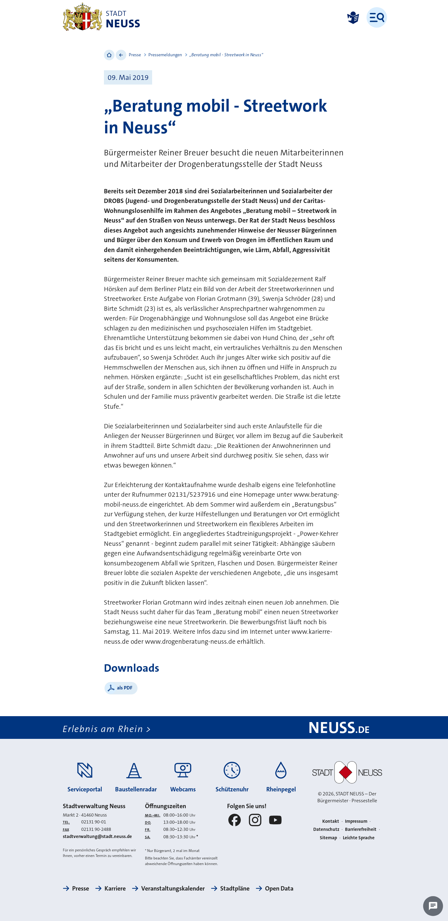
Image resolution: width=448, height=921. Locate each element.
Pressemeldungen (165, 55)
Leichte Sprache (359, 838)
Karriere (115, 888)
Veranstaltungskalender (173, 888)
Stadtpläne (235, 888)
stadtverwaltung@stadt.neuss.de (97, 836)
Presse (135, 55)
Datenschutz (326, 829)
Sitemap (328, 838)
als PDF (125, 687)
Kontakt (330, 821)
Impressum (356, 821)
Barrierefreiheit (360, 829)
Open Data (279, 888)
